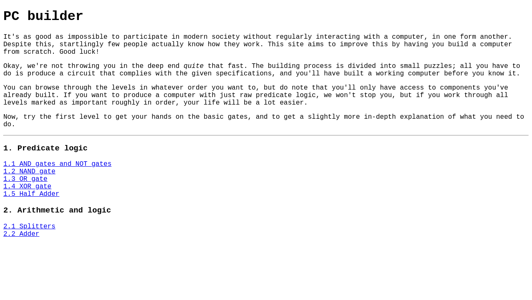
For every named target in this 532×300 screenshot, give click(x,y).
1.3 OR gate (25, 179)
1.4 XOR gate (27, 186)
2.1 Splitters (29, 226)
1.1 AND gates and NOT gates (57, 164)
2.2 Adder (21, 234)
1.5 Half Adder (31, 194)
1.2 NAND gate (29, 171)
